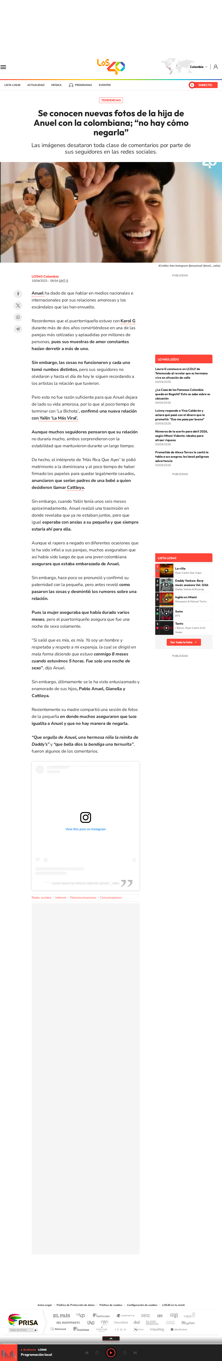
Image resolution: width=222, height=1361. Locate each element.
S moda (138, 1328)
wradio (103, 1321)
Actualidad (35, 85)
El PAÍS (61, 1316)
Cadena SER (144, 1316)
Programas (83, 85)
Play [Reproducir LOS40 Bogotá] (111, 1353)
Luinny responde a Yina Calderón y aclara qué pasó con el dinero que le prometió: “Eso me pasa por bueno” (180, 415)
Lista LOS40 (12, 85)
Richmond (58, 1328)
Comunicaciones (111, 898)
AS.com (158, 1316)
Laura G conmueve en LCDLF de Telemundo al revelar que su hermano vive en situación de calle (181, 373)
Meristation (178, 1328)
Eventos (105, 85)
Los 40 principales (82, 1316)
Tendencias (111, 100)
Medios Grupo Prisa (22, 1330)
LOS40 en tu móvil (173, 1305)
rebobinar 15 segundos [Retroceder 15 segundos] (97, 1352)
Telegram (18, 329)
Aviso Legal (45, 1305)
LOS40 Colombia (111, 66)
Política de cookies (111, 1305)
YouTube (111, 1276)
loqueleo (157, 1328)
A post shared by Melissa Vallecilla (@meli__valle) (85, 883)
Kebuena (184, 1321)
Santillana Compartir (125, 1316)
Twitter (18, 305)
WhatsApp (18, 317)
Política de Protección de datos (76, 1305)
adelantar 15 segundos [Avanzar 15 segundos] (124, 1352)
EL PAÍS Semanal (153, 1321)
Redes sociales (41, 898)
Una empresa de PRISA (23, 1319)
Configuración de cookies (142, 1305)
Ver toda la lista (181, 642)
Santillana (102, 1316)
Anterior (86, 1352)
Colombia (196, 67)
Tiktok (93, 1276)
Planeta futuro (168, 1321)
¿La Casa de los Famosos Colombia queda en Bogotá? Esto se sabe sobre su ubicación (182, 394)
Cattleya (75, 487)
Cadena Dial (136, 1321)
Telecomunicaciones (83, 898)
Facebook (18, 294)
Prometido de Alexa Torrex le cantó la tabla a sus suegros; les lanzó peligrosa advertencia (182, 456)
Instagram (102, 1276)
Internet (60, 898)
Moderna (80, 1328)
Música (56, 85)
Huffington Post (67, 1321)
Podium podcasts (101, 1328)
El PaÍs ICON (120, 1328)
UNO (91, 1321)
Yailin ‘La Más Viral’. (58, 418)
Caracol (188, 1316)
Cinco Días (120, 1321)
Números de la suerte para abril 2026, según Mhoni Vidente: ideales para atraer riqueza (181, 435)
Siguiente (135, 1352)
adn (172, 1316)
